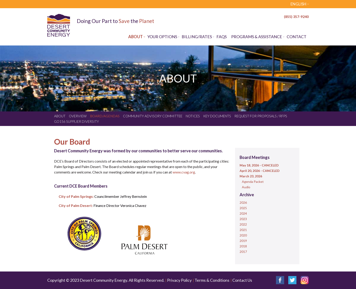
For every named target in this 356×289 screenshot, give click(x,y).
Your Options (162, 36)
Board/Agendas (105, 116)
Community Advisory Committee (152, 116)
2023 (243, 219)
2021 (243, 230)
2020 (243, 235)
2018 (243, 246)
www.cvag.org (183, 172)
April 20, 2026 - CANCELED (260, 171)
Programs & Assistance (256, 36)
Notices (193, 116)
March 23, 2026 (251, 176)
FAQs (221, 36)
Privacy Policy (179, 280)
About (135, 36)
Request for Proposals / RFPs (260, 116)
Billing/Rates (197, 36)
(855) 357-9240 (296, 16)
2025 (243, 208)
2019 (243, 241)
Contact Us (242, 280)
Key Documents (217, 116)
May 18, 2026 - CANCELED (259, 165)
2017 (243, 252)
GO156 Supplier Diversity (76, 121)
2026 (243, 202)
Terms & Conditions (212, 280)
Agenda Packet (253, 181)
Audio (246, 187)
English (298, 4)
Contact (296, 36)
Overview (78, 116)
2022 (243, 224)
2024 (243, 213)
